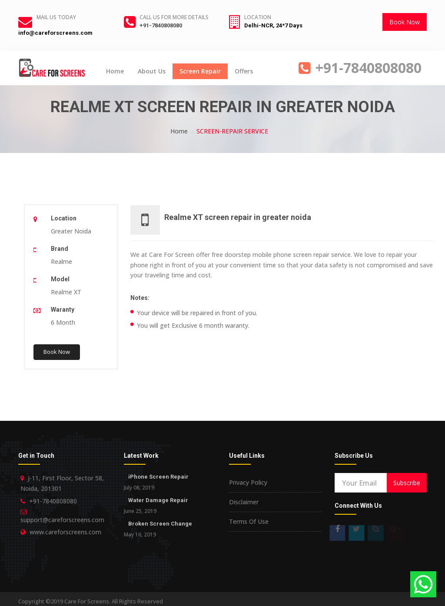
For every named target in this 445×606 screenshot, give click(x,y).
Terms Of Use (249, 521)
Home (115, 71)
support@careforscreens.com (62, 520)
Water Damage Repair (158, 500)
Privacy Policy (248, 482)
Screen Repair (200, 71)
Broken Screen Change (160, 523)
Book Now (404, 22)
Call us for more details (174, 17)
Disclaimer (244, 502)
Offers (244, 71)
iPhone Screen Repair (158, 476)
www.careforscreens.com (65, 532)
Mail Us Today (56, 17)
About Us (152, 71)
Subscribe (406, 483)
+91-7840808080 (160, 25)
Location (257, 17)
